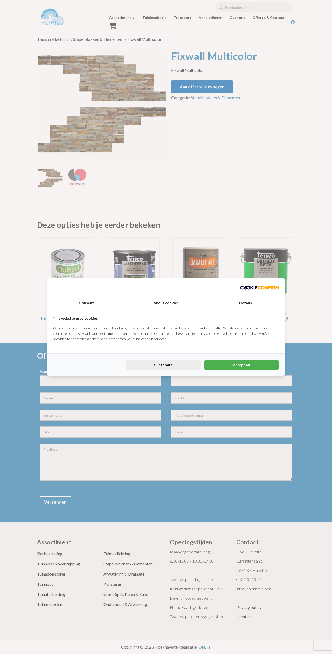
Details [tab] (245, 303)
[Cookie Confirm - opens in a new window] (259, 287)
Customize (163, 365)
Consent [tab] (86, 303)
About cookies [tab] (166, 303)
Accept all (241, 365)
